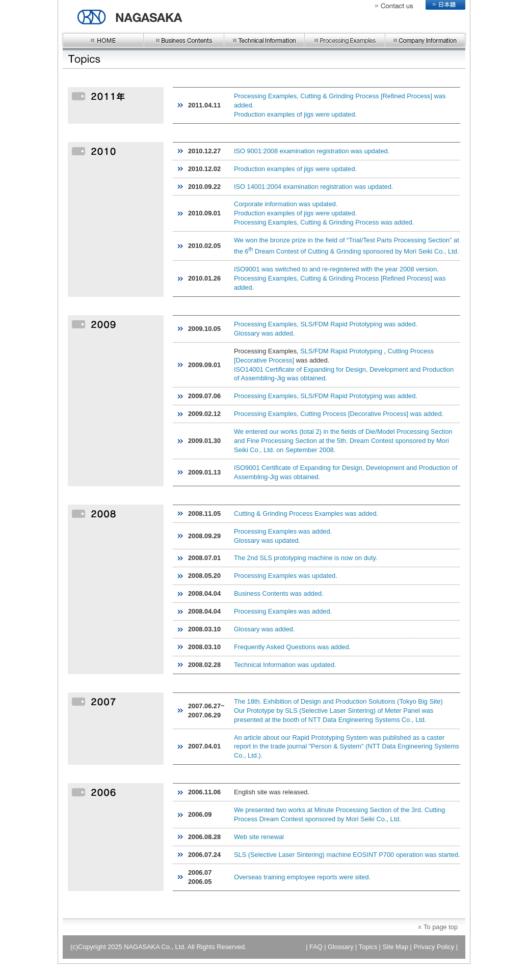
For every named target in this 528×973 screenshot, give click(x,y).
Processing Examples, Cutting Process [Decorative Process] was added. (338, 414)
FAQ (316, 947)
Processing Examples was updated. (285, 575)
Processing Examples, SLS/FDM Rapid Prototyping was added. (325, 324)
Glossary (341, 947)
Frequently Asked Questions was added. (292, 647)
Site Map (396, 947)
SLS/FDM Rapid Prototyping (341, 351)
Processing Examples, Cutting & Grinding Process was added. (324, 222)
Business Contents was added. (279, 593)
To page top (441, 927)
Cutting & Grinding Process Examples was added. (306, 513)
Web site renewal (259, 837)
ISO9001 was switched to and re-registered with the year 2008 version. (336, 269)
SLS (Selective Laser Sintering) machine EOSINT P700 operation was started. (347, 854)
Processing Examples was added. (283, 531)
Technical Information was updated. (285, 665)
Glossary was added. (264, 333)
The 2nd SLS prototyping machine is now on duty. (305, 558)
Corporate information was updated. (285, 204)
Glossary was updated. (267, 540)
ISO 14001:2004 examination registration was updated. (313, 186)
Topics (368, 947)
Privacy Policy (433, 947)
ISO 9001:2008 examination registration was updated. (311, 151)
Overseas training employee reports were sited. (302, 877)
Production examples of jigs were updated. (295, 114)
